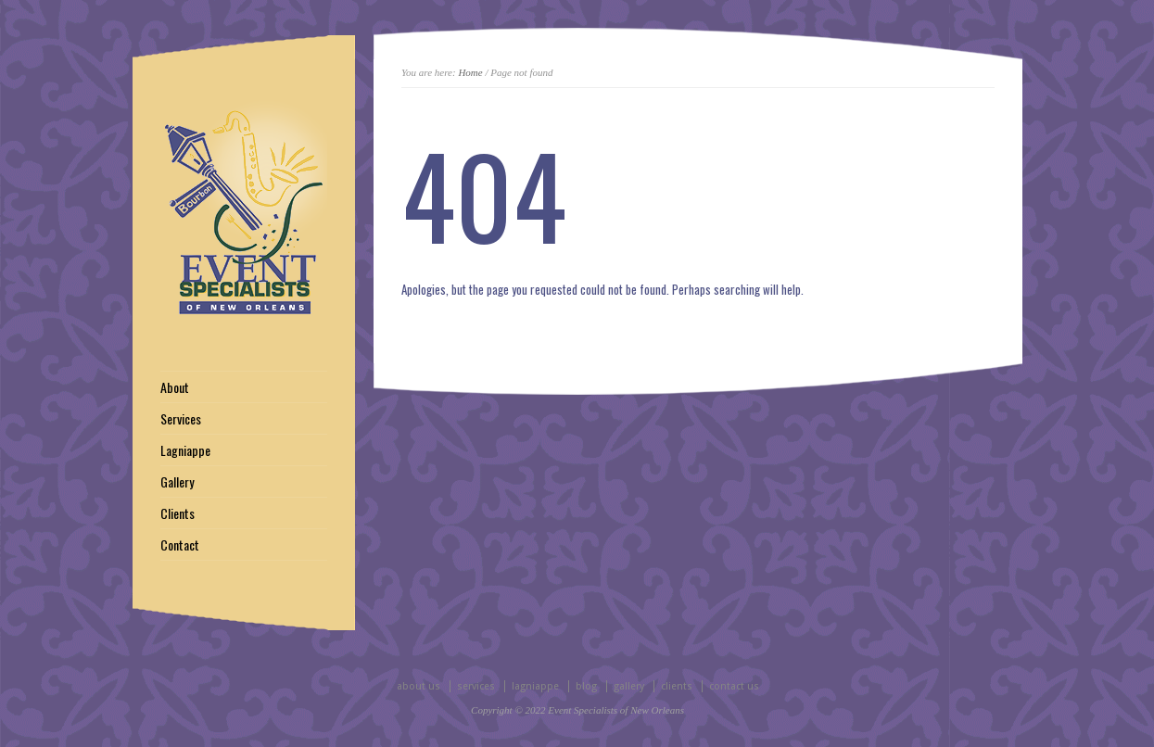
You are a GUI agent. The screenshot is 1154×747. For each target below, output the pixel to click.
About (174, 387)
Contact (179, 544)
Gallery (177, 481)
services (476, 686)
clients (676, 686)
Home (470, 72)
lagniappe (535, 686)
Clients (177, 513)
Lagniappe (185, 450)
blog (586, 686)
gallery (629, 686)
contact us (734, 686)
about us (418, 686)
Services (180, 418)
